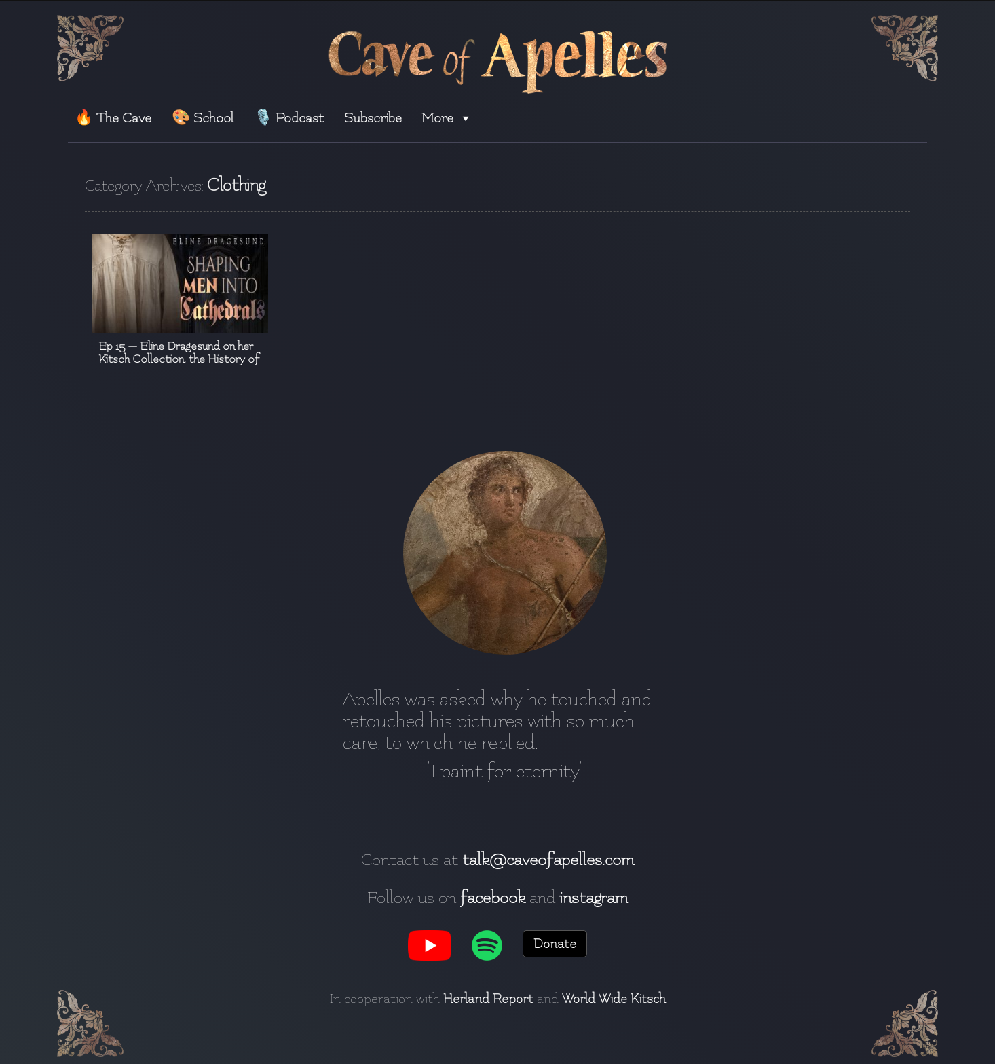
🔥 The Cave (113, 118)
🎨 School (202, 118)
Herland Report (488, 998)
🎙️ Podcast (289, 118)
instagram (593, 897)
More (446, 118)
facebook (492, 897)
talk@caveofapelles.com (548, 859)
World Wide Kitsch (614, 998)
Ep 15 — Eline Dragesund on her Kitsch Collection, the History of (178, 352)
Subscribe (373, 118)
